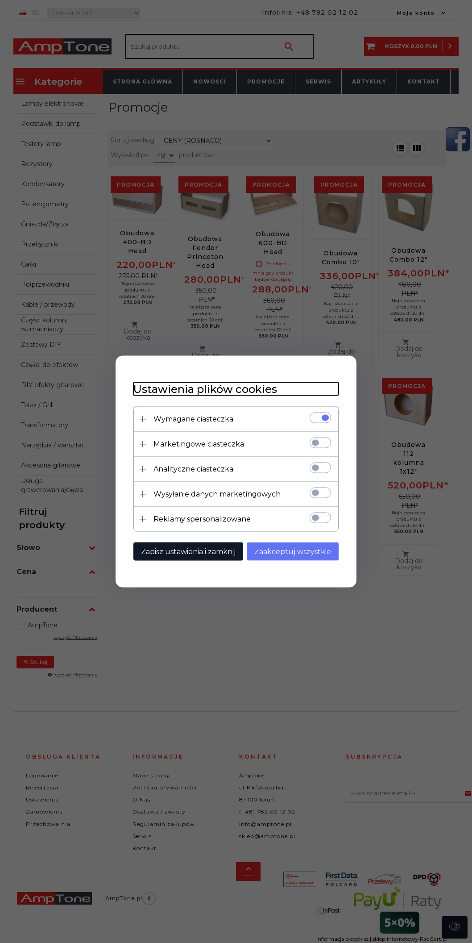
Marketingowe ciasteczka (198, 444)
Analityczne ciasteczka (193, 469)
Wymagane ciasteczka (193, 419)
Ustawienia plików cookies (205, 389)
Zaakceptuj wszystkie (292, 551)
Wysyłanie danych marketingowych (217, 494)
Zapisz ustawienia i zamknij (188, 551)
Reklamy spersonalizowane (202, 519)
